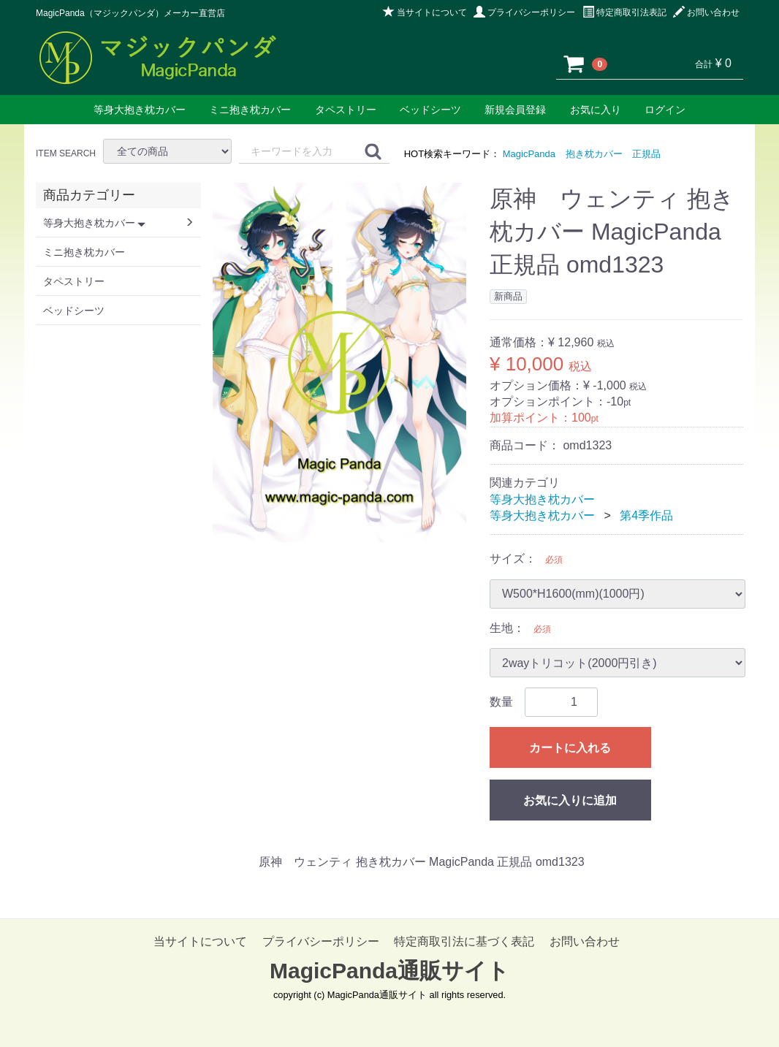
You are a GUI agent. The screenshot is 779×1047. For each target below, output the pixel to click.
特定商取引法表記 (624, 12)
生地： (507, 628)
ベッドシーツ (430, 109)
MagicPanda (529, 153)
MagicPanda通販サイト (389, 971)
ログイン (665, 109)
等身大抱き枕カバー (140, 109)
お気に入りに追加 (570, 800)
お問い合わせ (706, 12)
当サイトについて (425, 12)
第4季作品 (646, 515)
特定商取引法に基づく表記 (464, 941)
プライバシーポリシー (524, 12)
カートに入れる (570, 748)
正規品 (646, 153)
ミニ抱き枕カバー (250, 109)
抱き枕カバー (594, 153)
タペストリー (345, 109)
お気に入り (595, 109)
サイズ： (513, 558)
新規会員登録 (515, 109)
